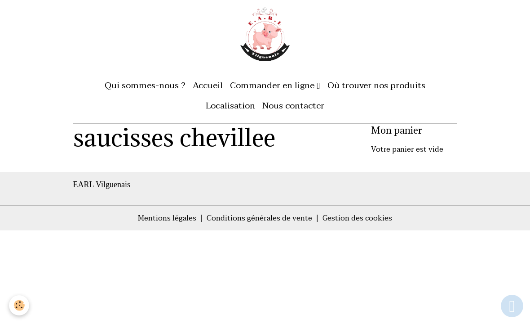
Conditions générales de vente (259, 218)
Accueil (208, 85)
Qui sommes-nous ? (145, 85)
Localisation (230, 105)
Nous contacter (293, 105)
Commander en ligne (273, 85)
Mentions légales (167, 218)
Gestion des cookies (357, 218)
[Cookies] (19, 305)
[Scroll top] (512, 306)
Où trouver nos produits (376, 85)
